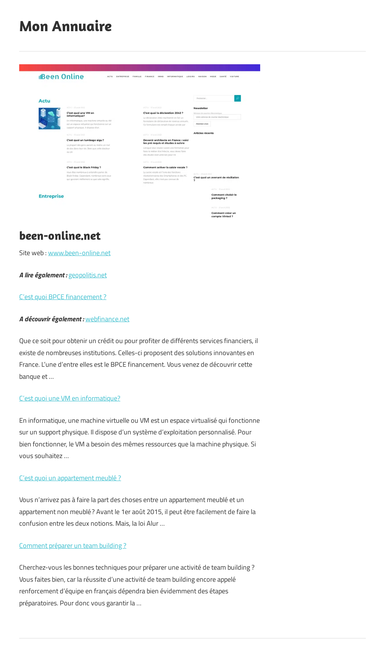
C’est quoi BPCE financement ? (62, 297)
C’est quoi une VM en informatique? (69, 398)
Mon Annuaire (65, 25)
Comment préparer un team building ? (72, 545)
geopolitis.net (87, 275)
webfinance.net (107, 319)
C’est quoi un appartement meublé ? (70, 478)
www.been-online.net (79, 253)
